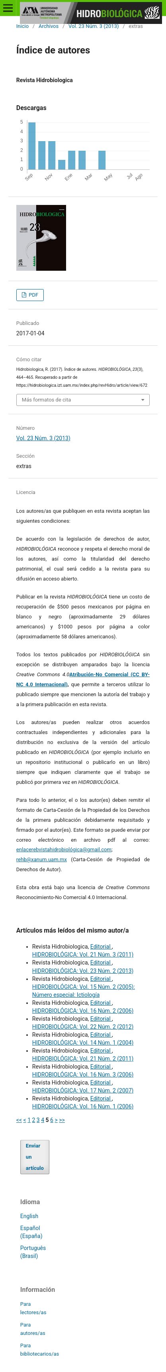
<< (19, 1120)
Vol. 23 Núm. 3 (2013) (93, 26)
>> (62, 1120)
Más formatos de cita (46, 400)
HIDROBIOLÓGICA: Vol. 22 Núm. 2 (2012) (83, 1027)
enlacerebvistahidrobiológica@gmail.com (63, 849)
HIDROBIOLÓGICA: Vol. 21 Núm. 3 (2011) (83, 954)
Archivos (49, 26)
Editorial (101, 946)
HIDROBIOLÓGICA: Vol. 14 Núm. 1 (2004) (83, 1042)
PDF (32, 295)
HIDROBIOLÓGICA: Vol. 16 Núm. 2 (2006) (83, 1011)
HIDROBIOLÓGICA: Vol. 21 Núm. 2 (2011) (83, 1058)
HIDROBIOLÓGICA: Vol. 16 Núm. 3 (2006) (83, 1074)
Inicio (22, 26)
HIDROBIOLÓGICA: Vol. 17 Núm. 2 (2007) (83, 1090)
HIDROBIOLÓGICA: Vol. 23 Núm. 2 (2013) (83, 971)
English (29, 1216)
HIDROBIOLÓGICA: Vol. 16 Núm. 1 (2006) (83, 1106)
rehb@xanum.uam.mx (41, 859)
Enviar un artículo (35, 1157)
